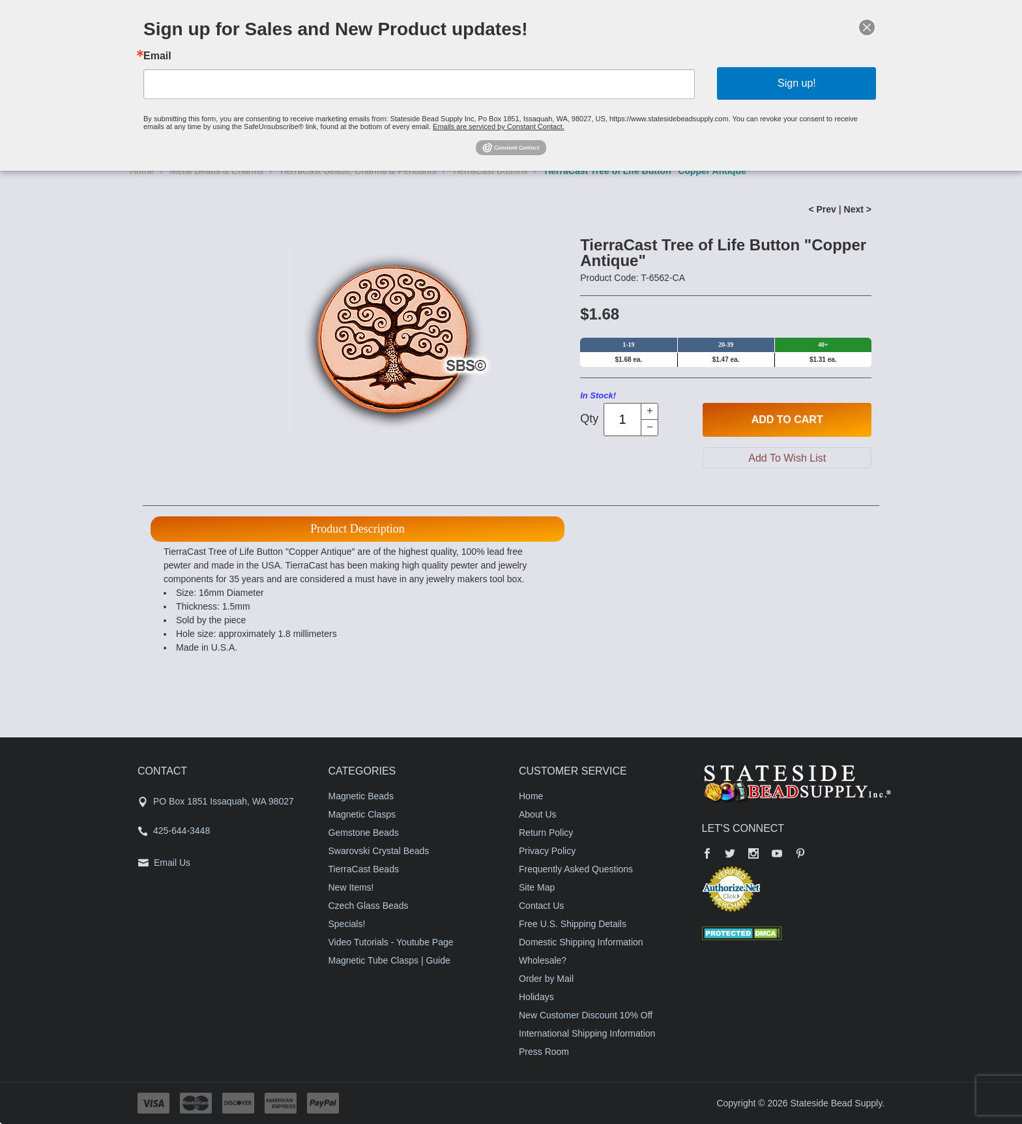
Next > (857, 209)
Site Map (537, 887)
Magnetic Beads (361, 796)
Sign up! (797, 83)
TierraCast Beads (363, 869)
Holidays (536, 997)
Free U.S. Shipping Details (572, 924)
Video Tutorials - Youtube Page (391, 942)
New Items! (351, 887)
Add (787, 420)
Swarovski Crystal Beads (379, 851)
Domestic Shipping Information (581, 942)
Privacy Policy (547, 851)
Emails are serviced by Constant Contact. (498, 126)
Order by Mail (546, 978)
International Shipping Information (587, 1033)
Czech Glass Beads (368, 905)
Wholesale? (542, 960)
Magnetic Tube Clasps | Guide (389, 960)
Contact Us (541, 905)
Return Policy (546, 832)
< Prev (822, 209)
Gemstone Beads (363, 832)
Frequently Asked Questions (576, 869)
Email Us (172, 862)
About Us (538, 814)
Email (157, 56)
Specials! (347, 924)
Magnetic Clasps (362, 814)
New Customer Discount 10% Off (585, 1015)
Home (531, 796)
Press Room (544, 1051)
